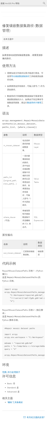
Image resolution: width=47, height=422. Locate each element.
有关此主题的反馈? (36, 417)
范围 (4, 372)
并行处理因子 (13, 372)
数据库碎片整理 (34, 102)
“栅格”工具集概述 (15, 402)
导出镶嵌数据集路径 (20, 76)
